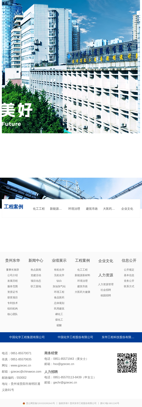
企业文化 (127, 208)
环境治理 (74, 208)
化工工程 (39, 208)
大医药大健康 (111, 208)
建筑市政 (92, 208)
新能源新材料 (57, 208)
